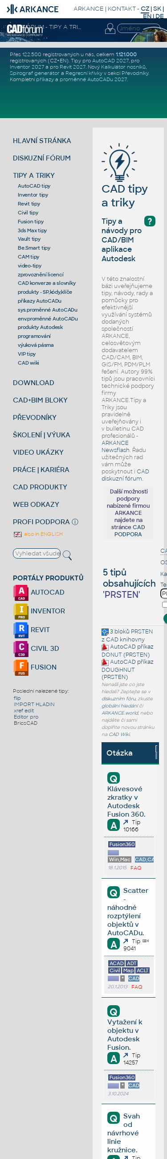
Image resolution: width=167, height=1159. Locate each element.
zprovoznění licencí (40, 274)
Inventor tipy (33, 195)
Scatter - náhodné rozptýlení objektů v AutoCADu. (127, 911)
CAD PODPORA (129, 531)
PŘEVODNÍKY (35, 417)
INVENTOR (39, 611)
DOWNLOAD (33, 382)
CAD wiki (28, 363)
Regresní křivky (83, 73)
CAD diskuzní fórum (125, 475)
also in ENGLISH (38, 534)
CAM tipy (28, 257)
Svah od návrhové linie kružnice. (123, 1133)
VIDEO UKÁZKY (38, 452)
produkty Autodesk (40, 327)
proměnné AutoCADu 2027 (93, 79)
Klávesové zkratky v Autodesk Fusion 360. (126, 801)
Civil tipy (28, 213)
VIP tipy (27, 354)
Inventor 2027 (27, 67)
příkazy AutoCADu (39, 301)
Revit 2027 (73, 67)
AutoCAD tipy (34, 186)
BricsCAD (25, 723)
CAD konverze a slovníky (46, 283)
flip (17, 698)
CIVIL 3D (36, 648)
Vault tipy (29, 239)
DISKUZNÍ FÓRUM (42, 158)
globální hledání (120, 706)
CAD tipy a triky (125, 182)
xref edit (24, 710)
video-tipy (29, 266)
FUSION (35, 667)
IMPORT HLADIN (34, 704)
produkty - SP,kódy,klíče (45, 292)
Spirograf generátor (35, 73)
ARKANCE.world (120, 713)
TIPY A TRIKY (34, 175)
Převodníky (135, 73)
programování (34, 336)
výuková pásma (36, 345)
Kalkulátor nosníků (123, 67)
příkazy (45, 79)
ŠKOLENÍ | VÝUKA (41, 435)
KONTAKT (122, 8)
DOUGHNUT (118, 670)
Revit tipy (29, 204)
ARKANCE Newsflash (116, 447)
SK (157, 8)
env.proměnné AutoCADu (48, 319)
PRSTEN (142, 631)
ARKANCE (88, 8)
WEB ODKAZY (36, 504)
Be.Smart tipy (34, 248)
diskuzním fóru (118, 699)
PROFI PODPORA (41, 522)
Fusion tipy (30, 221)
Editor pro (26, 717)
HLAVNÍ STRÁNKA (42, 140)
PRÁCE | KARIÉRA (41, 469)
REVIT (31, 629)
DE (159, 16)
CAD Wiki (119, 734)
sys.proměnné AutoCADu (47, 310)
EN (147, 16)
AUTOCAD (39, 592)
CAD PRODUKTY (40, 487)
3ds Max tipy (32, 230)
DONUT (112, 654)
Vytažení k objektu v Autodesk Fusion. (125, 1035)
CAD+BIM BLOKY (40, 400)
